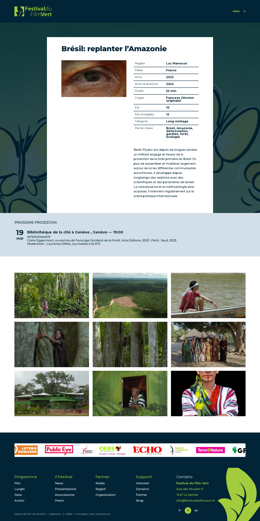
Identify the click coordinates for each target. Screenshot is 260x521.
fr (180, 510)
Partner (103, 477)
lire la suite (130, 238)
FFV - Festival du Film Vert (33, 11)
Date (18, 495)
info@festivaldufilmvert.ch (195, 500)
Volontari (142, 483)
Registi (101, 489)
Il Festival (63, 477)
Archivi (19, 500)
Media (100, 483)
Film (17, 483)
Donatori (142, 489)
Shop (140, 500)
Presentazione (65, 489)
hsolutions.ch (103, 514)
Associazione (64, 495)
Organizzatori (106, 495)
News (59, 483)
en (196, 510)
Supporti (144, 477)
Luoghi (19, 489)
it (188, 510)
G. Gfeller (67, 514)
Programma (25, 477)
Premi (59, 500)
